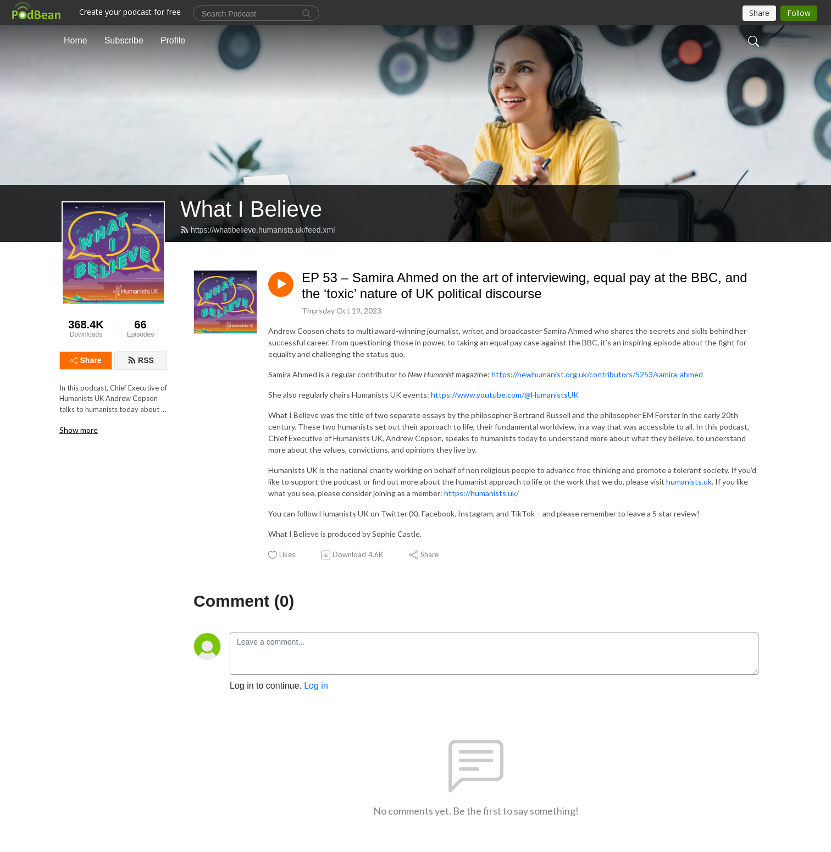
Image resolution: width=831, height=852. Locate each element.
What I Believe (251, 209)
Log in (316, 685)
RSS (141, 360)
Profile (172, 40)
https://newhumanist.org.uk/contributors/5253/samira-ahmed (597, 374)
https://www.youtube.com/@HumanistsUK (505, 394)
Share (86, 360)
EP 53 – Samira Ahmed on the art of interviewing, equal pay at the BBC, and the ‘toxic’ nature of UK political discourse (524, 285)
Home (75, 40)
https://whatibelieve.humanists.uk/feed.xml (257, 230)
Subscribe (123, 40)
